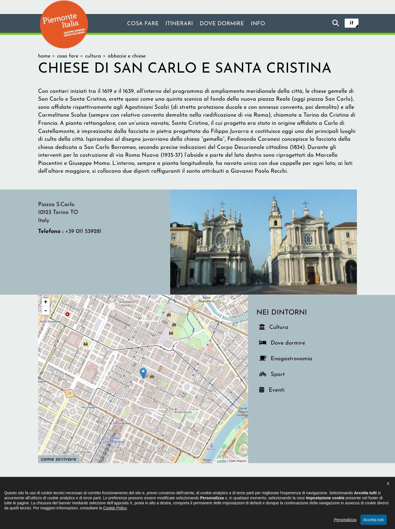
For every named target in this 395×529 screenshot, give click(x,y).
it (352, 23)
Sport (281, 373)
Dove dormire (222, 24)
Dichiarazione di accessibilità (167, 494)
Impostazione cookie (265, 494)
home (44, 56)
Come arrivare (58, 459)
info (258, 24)
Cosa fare (142, 24)
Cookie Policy (115, 527)
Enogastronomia (290, 358)
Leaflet (221, 461)
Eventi (279, 389)
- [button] (46, 311)
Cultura (279, 326)
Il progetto (116, 494)
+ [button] (45, 302)
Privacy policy (221, 494)
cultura (93, 56)
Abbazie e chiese (127, 56)
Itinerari (179, 24)
